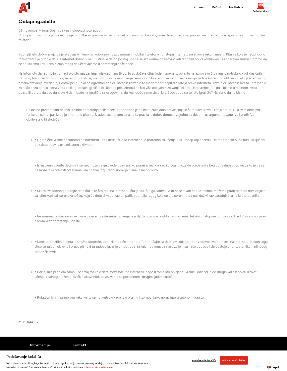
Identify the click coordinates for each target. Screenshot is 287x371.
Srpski (273, 367)
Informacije (40, 345)
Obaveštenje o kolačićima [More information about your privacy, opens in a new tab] (98, 366)
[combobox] (274, 367)
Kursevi (199, 7)
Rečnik (217, 7)
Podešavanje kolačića (204, 360)
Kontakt (79, 345)
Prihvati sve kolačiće (234, 360)
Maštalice (236, 7)
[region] (143, 360)
